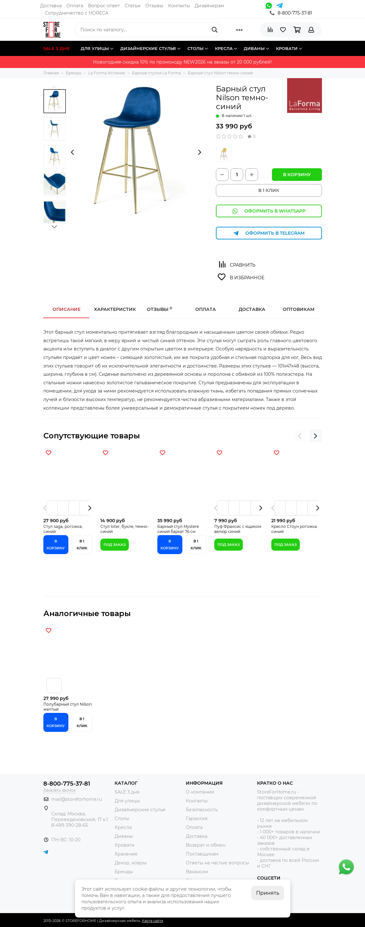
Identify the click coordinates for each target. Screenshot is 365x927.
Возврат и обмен (205, 845)
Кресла (123, 827)
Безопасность (202, 810)
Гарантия (196, 818)
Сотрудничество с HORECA (76, 13)
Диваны (124, 836)
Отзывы (154, 6)
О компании (200, 792)
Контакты (179, 6)
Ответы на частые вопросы (217, 863)
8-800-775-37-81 (291, 13)
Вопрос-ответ (104, 6)
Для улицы (127, 801)
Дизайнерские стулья (140, 810)
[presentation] (72, 152)
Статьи (133, 6)
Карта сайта (152, 920)
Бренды (124, 871)
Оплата (74, 6)
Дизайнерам (209, 6)
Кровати (125, 845)
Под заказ (115, 544)
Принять (267, 893)
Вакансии (197, 871)
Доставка (51, 6)
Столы (122, 818)
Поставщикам (202, 854)
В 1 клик (82, 544)
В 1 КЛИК (268, 190)
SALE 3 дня (127, 792)
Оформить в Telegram (269, 233)
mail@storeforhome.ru (76, 799)
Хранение (126, 854)
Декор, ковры (131, 863)
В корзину (297, 174)
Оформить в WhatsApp (268, 211)
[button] (54, 86)
